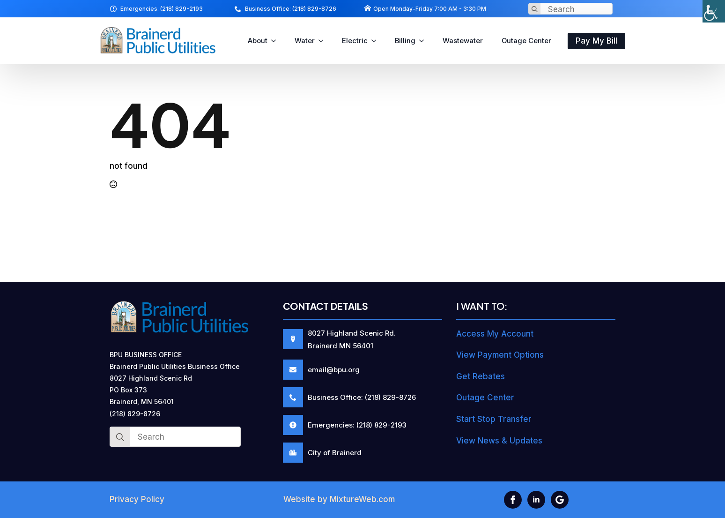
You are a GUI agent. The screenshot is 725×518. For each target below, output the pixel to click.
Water (305, 41)
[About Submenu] (276, 41)
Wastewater (463, 41)
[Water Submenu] (324, 41)
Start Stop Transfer (494, 419)
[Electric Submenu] (376, 41)
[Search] (534, 9)
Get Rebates (480, 376)
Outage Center (526, 41)
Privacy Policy (137, 499)
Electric (355, 41)
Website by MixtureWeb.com (339, 499)
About (257, 41)
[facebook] (513, 500)
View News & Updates (499, 440)
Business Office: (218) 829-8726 (290, 8)
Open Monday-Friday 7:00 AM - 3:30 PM (429, 8)
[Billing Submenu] (424, 41)
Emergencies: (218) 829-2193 (161, 8)
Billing (405, 41)
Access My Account (494, 333)
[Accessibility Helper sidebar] (714, 11)
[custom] (560, 500)
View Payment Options (500, 355)
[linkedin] (536, 500)
